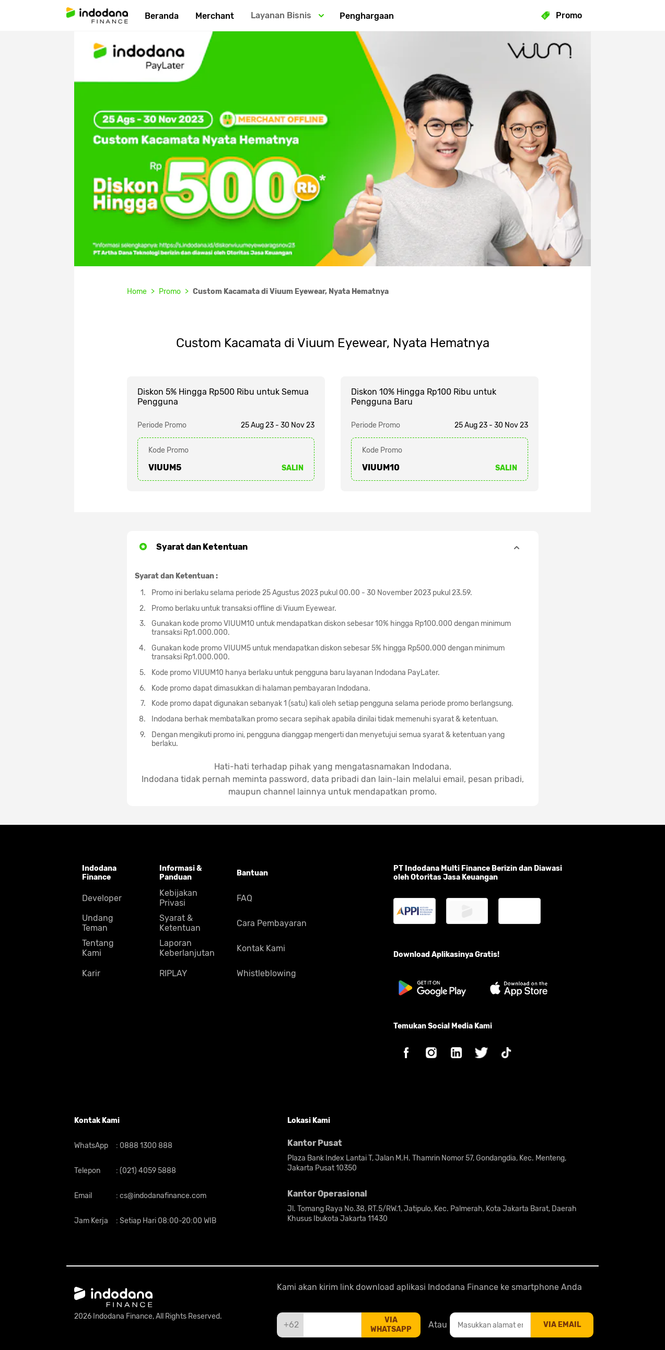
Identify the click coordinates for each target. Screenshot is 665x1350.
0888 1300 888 (145, 1145)
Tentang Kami (98, 948)
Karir (91, 973)
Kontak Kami (261, 948)
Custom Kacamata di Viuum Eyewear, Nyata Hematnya (291, 291)
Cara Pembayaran (272, 923)
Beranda (162, 16)
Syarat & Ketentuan (180, 923)
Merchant (214, 16)
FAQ (244, 898)
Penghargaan (367, 16)
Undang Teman (97, 923)
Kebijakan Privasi (178, 898)
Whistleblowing (266, 973)
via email (562, 1324)
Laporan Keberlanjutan (187, 948)
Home (137, 291)
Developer (102, 898)
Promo (170, 291)
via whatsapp (391, 1325)
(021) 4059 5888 (147, 1170)
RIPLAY (173, 973)
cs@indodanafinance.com (162, 1195)
